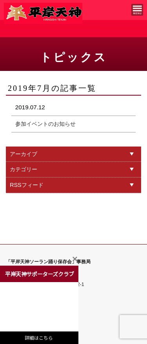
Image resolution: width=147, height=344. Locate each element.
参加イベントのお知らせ (45, 124)
